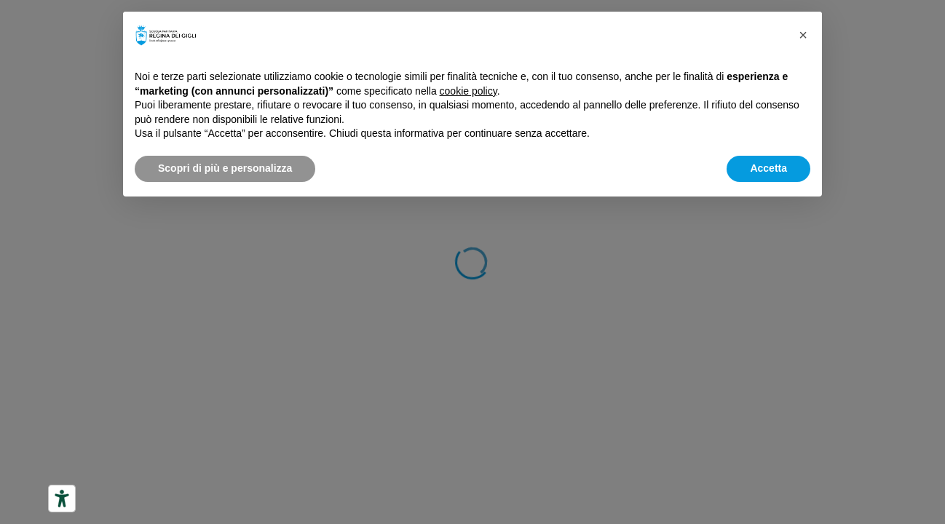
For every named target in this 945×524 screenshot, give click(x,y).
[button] (803, 35)
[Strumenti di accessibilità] (62, 498)
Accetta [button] (768, 168)
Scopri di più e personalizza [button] (225, 168)
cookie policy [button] (468, 91)
